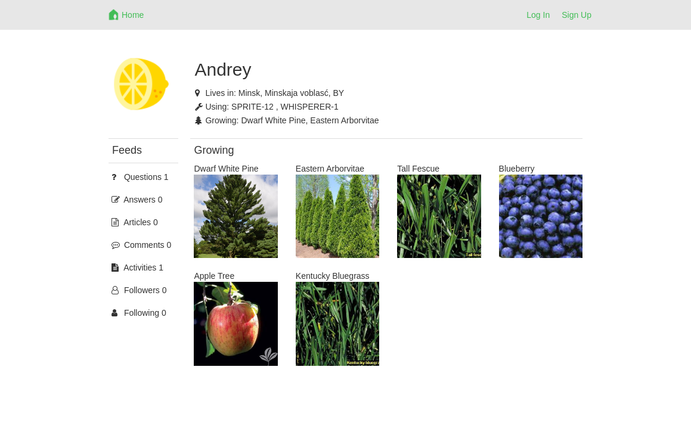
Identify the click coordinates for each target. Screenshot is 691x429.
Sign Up (576, 15)
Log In (538, 15)
